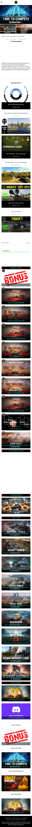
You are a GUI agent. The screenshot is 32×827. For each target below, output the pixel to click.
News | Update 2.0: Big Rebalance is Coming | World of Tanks (16, 588)
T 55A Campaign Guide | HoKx (16, 356)
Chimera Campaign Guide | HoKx (16, 302)
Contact (23, 819)
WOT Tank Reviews (11, 36)
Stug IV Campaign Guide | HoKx (16, 392)
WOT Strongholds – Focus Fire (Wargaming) (16, 162)
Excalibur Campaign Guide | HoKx (16, 410)
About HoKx (18, 819)
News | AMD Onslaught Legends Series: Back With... (16, 766)
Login (28, 242)
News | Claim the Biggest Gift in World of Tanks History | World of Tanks (16, 446)
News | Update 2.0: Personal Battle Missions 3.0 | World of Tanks (16, 570)
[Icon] (16, 528)
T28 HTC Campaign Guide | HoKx (16, 374)
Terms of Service (10, 819)
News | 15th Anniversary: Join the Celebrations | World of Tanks (16, 678)
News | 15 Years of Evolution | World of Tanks (16, 660)
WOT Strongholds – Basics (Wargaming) (16, 153)
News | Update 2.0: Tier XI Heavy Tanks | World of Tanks (16, 552)
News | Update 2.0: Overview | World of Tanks (16, 624)
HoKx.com (4, 36)
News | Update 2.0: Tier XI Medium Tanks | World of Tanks (16, 534)
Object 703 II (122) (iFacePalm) (16, 203)
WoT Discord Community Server (16, 717)
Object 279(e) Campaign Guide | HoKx (16, 338)
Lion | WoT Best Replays (16, 789)
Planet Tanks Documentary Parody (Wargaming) (16, 113)
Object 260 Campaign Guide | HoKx (16, 320)
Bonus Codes (8, 818)
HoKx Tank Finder (16, 818)
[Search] (30, 2)
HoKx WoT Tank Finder (16, 428)
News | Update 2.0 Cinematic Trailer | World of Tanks (16, 642)
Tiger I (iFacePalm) (16, 211)
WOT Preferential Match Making (16, 104)
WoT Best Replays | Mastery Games (16, 699)
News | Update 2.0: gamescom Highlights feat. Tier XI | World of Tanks (16, 606)
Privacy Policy (24, 818)
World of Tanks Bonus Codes (16, 284)
